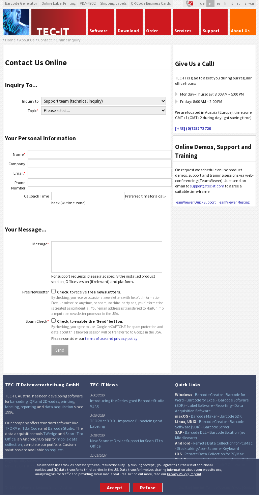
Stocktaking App (191, 448)
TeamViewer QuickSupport (195, 202)
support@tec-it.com (207, 185)
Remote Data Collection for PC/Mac (223, 443)
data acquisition (59, 406)
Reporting (223, 405)
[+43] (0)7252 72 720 (193, 128)
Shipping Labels (113, 3)
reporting (28, 406)
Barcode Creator (209, 394)
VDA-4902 (88, 3)
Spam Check (37, 321)
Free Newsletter (35, 291)
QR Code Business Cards (151, 3)
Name (19, 154)
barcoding (19, 401)
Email (19, 173)
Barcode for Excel (200, 399)
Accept (114, 488)
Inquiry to (30, 101)
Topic (33, 110)
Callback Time (36, 196)
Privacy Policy (177, 473)
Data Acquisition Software (209, 408)
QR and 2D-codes (44, 401)
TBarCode (30, 428)
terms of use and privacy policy (111, 338)
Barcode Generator (21, 3)
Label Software (200, 405)
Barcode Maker (204, 416)
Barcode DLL (196, 432)
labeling (12, 406)
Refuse (147, 488)
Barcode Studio (61, 428)
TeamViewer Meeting (234, 202)
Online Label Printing (58, 3)
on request (54, 449)
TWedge (50, 433)
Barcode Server (216, 426)
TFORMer (13, 428)
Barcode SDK (231, 416)
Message (40, 243)
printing (67, 401)
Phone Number (18, 185)
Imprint (195, 473)
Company (16, 163)
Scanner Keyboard (223, 448)
